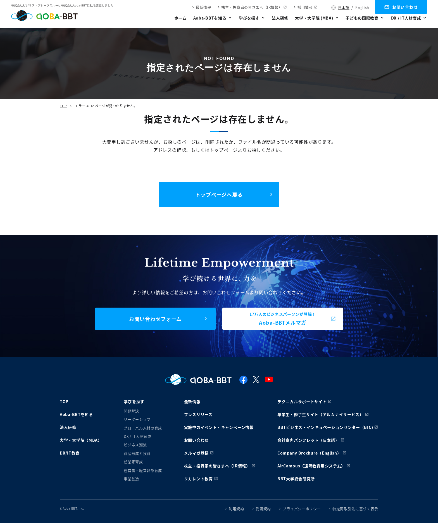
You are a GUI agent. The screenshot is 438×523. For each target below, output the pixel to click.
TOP (63, 105)
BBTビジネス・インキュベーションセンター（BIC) (325, 427)
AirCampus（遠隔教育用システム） (311, 466)
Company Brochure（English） (309, 453)
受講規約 (263, 508)
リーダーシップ (137, 419)
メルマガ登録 (196, 453)
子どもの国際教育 (362, 18)
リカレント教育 (198, 478)
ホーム (180, 18)
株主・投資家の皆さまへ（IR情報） (251, 7)
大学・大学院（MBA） (81, 440)
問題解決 (131, 410)
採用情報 (305, 7)
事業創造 (131, 478)
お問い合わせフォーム (155, 318)
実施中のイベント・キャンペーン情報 (219, 427)
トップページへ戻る (219, 194)
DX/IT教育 (70, 453)
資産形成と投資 (137, 453)
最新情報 (203, 7)
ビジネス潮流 (135, 444)
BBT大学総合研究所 (296, 478)
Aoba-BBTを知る (210, 18)
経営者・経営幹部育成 (143, 470)
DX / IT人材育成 (406, 18)
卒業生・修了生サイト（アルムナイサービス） (320, 414)
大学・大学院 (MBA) (314, 18)
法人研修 (280, 18)
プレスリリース (198, 414)
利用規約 (236, 508)
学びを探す (249, 18)
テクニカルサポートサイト (302, 401)
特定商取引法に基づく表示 (355, 508)
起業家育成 (133, 461)
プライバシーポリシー (302, 508)
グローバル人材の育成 (143, 428)
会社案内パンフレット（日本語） (308, 440)
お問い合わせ (405, 7)
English (362, 7)
